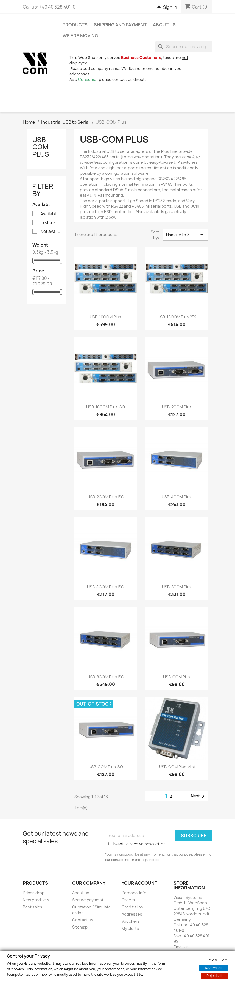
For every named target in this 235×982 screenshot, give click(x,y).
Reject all (214, 975)
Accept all (213, 967)
